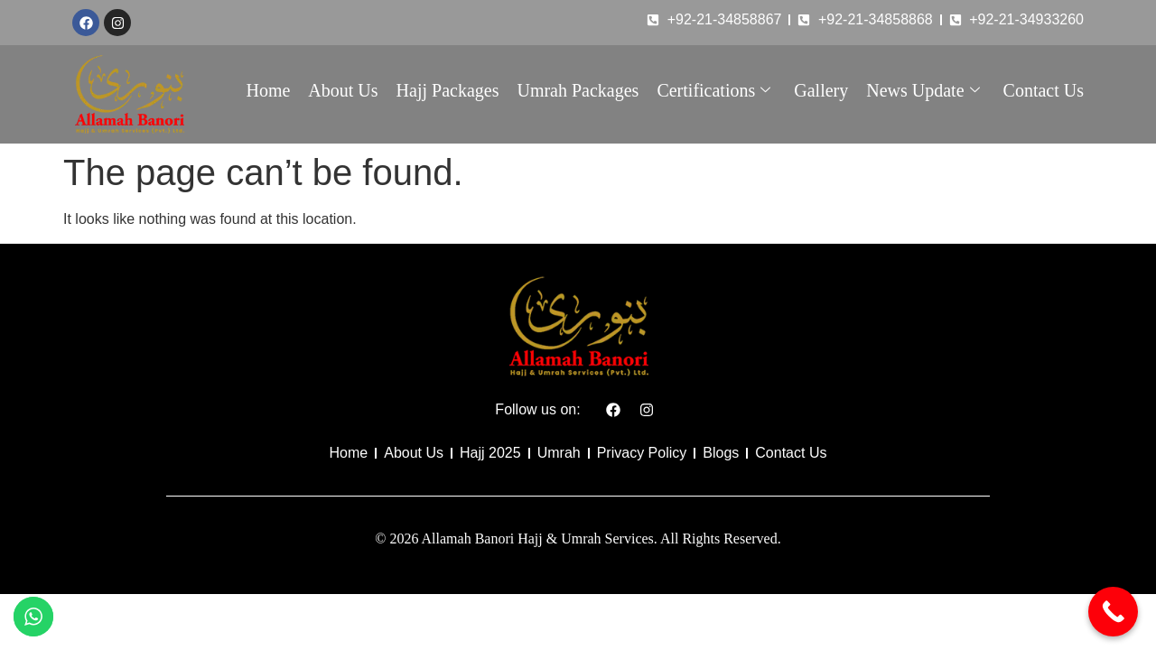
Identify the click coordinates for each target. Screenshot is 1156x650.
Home (268, 90)
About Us (343, 90)
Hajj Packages (447, 90)
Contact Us (1043, 90)
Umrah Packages (578, 90)
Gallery (821, 90)
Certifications (713, 90)
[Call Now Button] (1113, 611)
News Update (922, 90)
